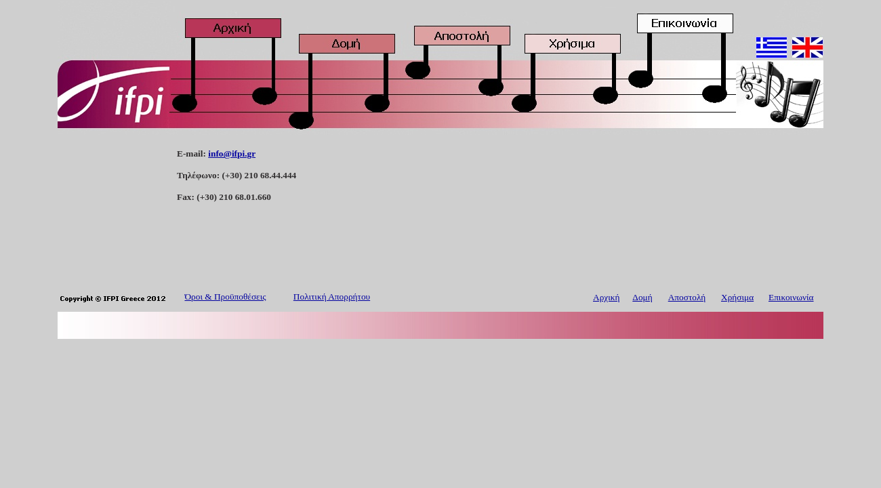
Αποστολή (687, 297)
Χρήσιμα (737, 297)
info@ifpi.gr (231, 153)
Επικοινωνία (791, 297)
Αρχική (606, 297)
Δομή (642, 297)
